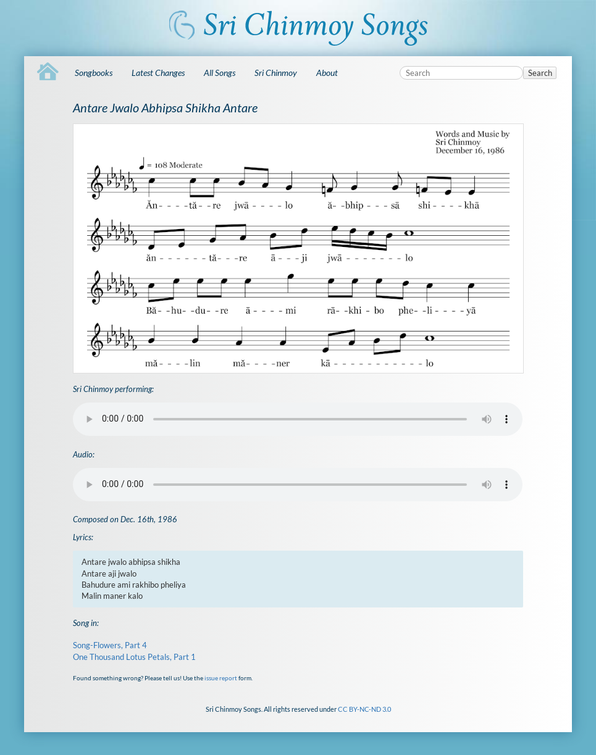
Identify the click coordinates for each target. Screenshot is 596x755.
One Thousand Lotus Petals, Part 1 (134, 657)
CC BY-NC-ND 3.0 (364, 709)
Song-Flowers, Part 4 (110, 645)
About (327, 72)
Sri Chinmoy (275, 72)
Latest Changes (158, 72)
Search (540, 73)
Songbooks (93, 72)
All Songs (219, 72)
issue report (220, 678)
